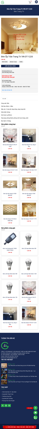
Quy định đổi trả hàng (7, 398)
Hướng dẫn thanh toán (7, 394)
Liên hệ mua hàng (10, 66)
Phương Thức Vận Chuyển (8, 400)
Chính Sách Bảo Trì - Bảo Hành (9, 392)
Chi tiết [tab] (4, 98)
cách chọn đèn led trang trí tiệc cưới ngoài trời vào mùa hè (22, 381)
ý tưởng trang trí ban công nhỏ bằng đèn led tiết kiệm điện (22, 376)
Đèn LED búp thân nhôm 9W (29, 248)
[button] (36, 19)
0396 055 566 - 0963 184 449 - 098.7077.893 (19, 427)
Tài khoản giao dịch (6, 396)
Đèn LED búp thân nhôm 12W (28, 274)
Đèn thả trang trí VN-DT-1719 (28, 219)
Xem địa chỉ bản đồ (7, 90)
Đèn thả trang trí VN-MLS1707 (29, 170)
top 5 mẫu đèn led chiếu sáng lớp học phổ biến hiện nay (21, 365)
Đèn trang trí (19, 11)
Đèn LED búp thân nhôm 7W (10, 297)
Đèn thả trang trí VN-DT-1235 (10, 170)
